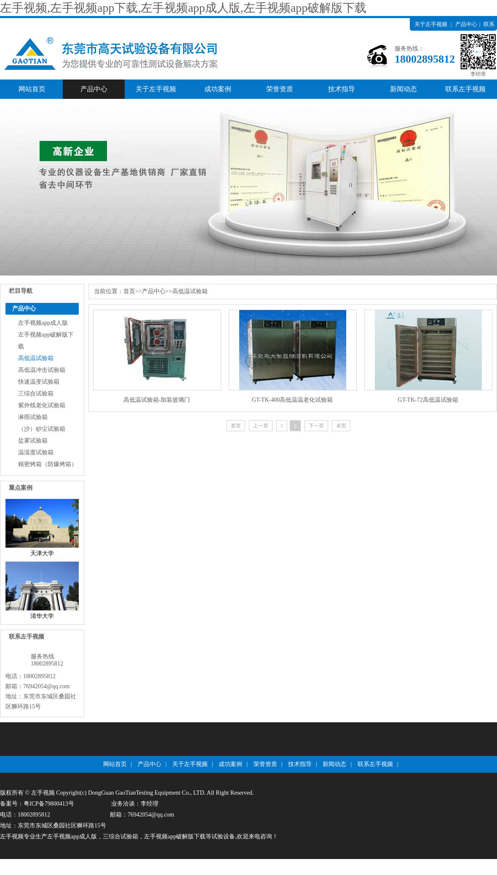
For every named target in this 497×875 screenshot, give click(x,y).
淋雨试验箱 (33, 417)
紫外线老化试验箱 (41, 405)
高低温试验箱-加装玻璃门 (156, 400)
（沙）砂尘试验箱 (41, 429)
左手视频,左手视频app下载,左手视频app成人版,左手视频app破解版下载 (183, 7)
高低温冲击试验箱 (41, 370)
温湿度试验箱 (35, 452)
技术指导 (341, 89)
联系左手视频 (465, 89)
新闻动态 (403, 89)
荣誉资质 (279, 89)
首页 (129, 291)
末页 (341, 426)
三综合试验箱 (35, 393)
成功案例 (217, 89)
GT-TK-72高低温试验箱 (428, 400)
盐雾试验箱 (33, 441)
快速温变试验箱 (38, 382)
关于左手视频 (430, 24)
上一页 (260, 426)
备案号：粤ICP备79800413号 (37, 804)
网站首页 (32, 89)
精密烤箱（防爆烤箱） (47, 464)
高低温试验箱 (35, 358)
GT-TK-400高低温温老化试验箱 (292, 400)
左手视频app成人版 (43, 323)
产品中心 (466, 24)
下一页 (316, 426)
